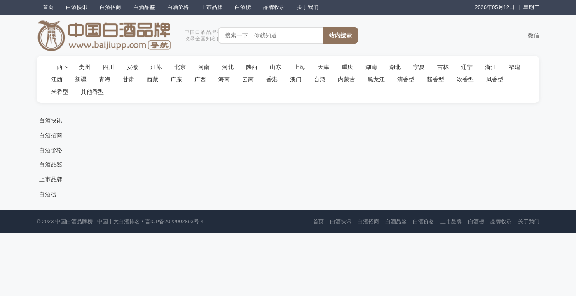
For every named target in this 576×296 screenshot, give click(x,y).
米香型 (59, 91)
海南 (224, 79)
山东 (275, 67)
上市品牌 (211, 7)
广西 (200, 79)
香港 (272, 79)
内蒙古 (346, 79)
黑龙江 (376, 79)
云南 (248, 79)
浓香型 (465, 79)
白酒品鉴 (144, 7)
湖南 (371, 67)
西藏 (152, 79)
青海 (104, 79)
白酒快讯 (76, 7)
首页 (48, 7)
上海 (299, 67)
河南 (204, 67)
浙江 (490, 67)
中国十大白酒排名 (118, 221)
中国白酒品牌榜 (74, 221)
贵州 (84, 67)
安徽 (132, 67)
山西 (57, 67)
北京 (180, 67)
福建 (514, 67)
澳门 (296, 79)
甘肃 (128, 79)
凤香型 (494, 79)
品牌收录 (274, 7)
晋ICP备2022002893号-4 (174, 221)
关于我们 (307, 7)
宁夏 (419, 67)
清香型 (405, 79)
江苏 (156, 67)
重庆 (347, 67)
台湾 (319, 79)
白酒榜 (243, 7)
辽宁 (467, 67)
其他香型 (92, 91)
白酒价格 (178, 7)
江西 (57, 79)
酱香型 (435, 79)
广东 (176, 79)
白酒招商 (110, 7)
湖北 (395, 67)
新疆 (81, 79)
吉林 (443, 67)
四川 (108, 67)
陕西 (252, 67)
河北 (228, 67)
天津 (323, 67)
